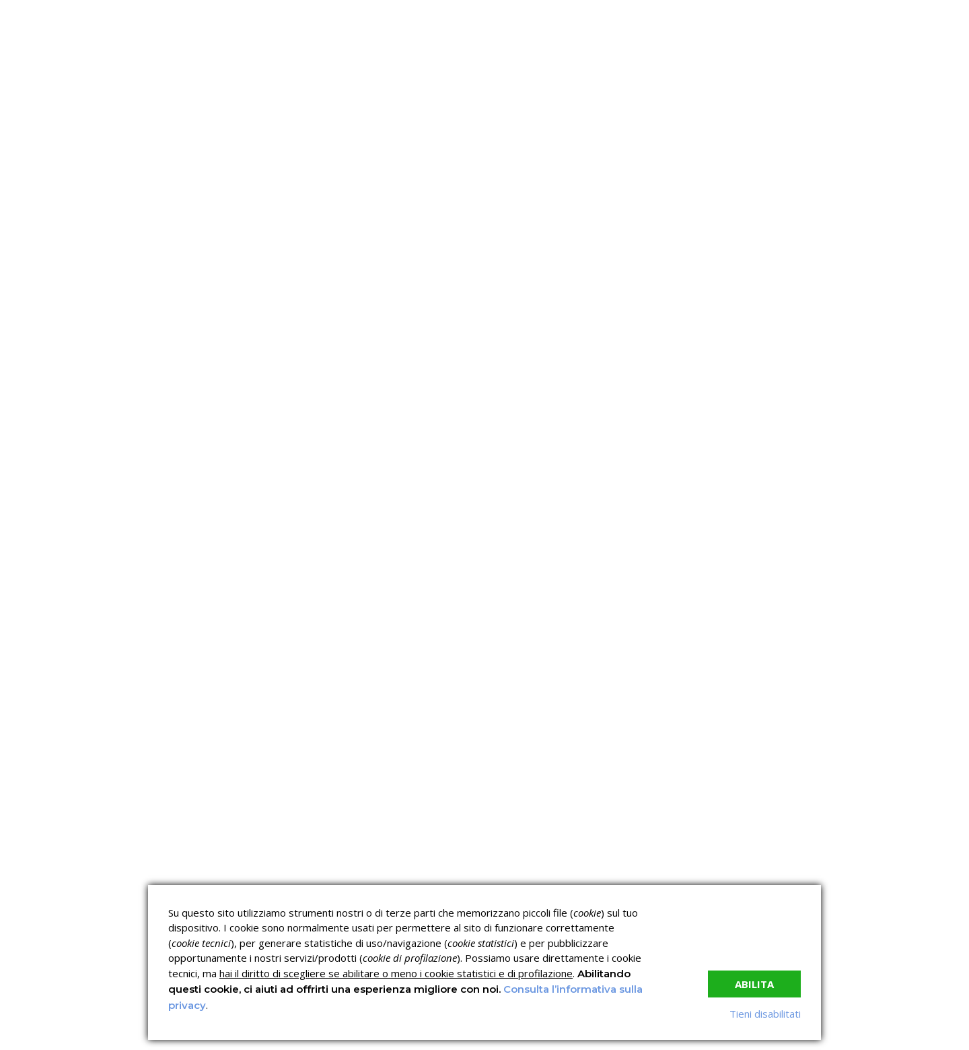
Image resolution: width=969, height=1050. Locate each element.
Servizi (391, 192)
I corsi (328, 192)
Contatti (688, 192)
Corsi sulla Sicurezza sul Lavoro (417, 868)
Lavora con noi (604, 192)
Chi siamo (192, 192)
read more (161, 635)
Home (128, 192)
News (527, 192)
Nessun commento (619, 305)
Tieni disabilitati (765, 1013)
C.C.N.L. (269, 192)
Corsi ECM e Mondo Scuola (541, 868)
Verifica (460, 192)
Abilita (754, 984)
